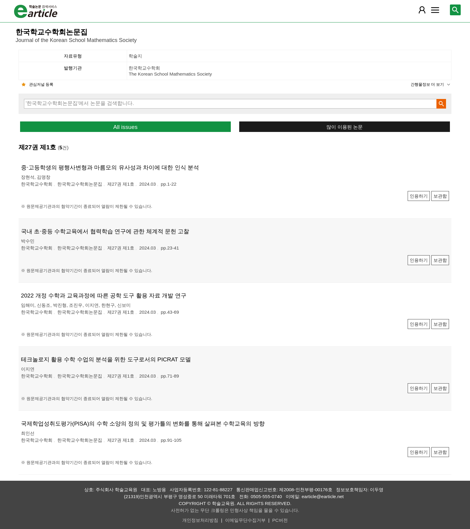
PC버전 (279, 520)
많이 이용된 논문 (344, 127)
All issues (125, 127)
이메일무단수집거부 (245, 520)
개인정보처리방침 (200, 520)
